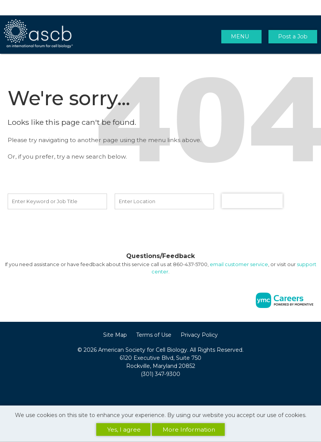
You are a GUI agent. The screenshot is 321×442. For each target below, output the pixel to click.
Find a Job (252, 200)
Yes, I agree (124, 429)
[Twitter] (169, 390)
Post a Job (293, 36)
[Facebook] (152, 390)
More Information (189, 429)
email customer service (239, 264)
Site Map (115, 334)
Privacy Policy (199, 334)
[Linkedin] (161, 390)
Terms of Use (153, 334)
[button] (241, 36)
